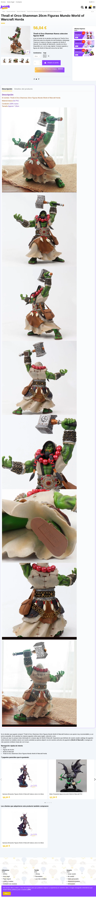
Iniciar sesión (72, 874)
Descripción (7, 89)
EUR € (92, 2)
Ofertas (37, 874)
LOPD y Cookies (8, 881)
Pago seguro (7, 879)
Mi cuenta (71, 876)
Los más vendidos (41, 879)
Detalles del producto (23, 89)
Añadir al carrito (51, 63)
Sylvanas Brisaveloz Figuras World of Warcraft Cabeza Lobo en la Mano (23, 794)
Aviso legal (11, 2)
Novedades (38, 876)
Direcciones (71, 884)
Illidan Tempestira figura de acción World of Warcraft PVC (65, 794)
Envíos (3, 2)
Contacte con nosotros (10, 884)
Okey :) (7, 893)
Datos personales (73, 879)
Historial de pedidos (74, 881)
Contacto (19, 2)
